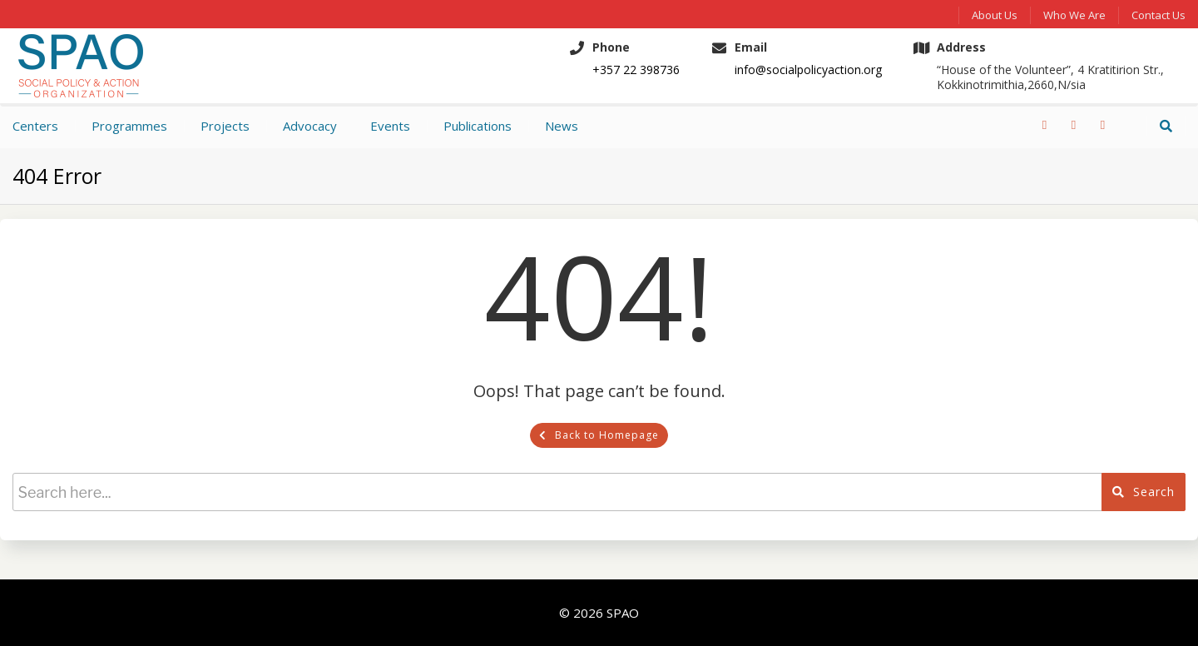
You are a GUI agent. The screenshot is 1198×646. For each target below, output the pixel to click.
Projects (225, 125)
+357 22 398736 (636, 69)
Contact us (1158, 14)
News (561, 125)
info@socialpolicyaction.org (808, 69)
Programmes (129, 125)
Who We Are (1074, 14)
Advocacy (310, 125)
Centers (35, 125)
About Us (994, 14)
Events (390, 125)
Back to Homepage (599, 435)
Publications (477, 125)
